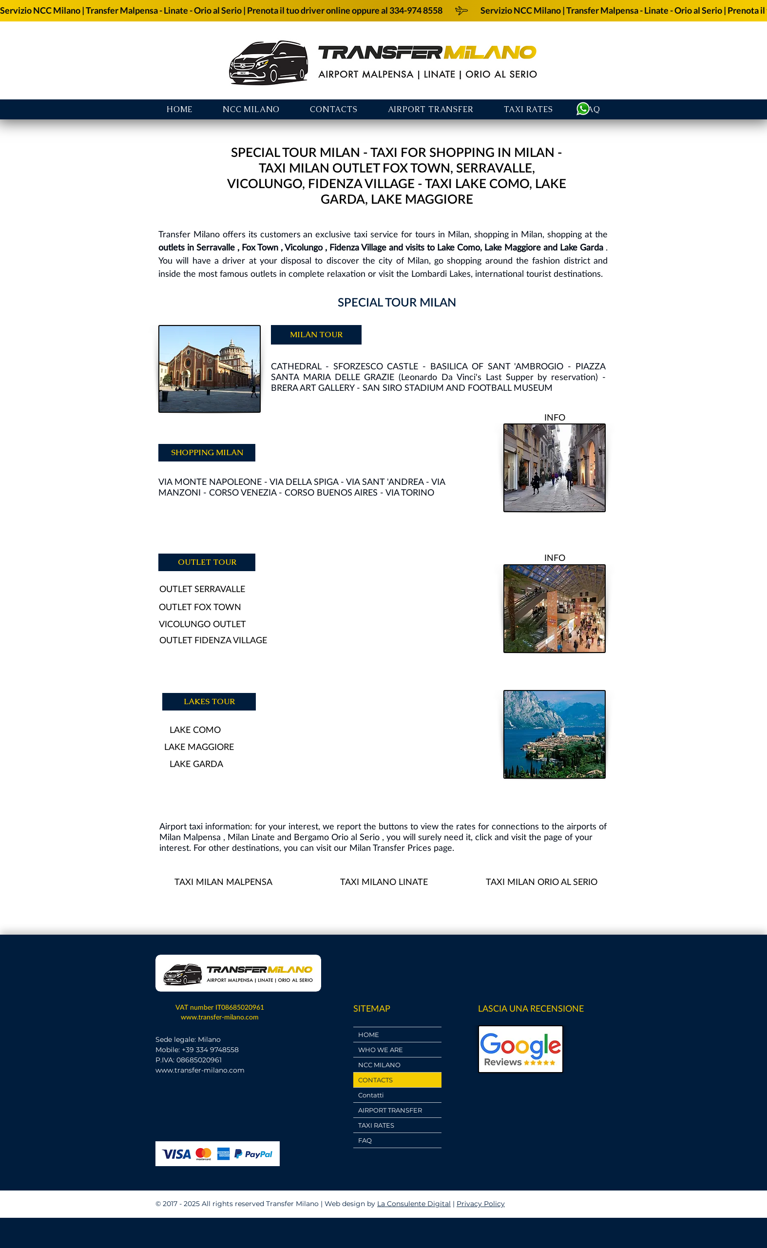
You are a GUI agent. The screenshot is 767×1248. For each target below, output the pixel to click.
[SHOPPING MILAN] (206, 452)
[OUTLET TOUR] (206, 562)
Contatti (371, 1095)
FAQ (365, 1140)
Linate (263, 836)
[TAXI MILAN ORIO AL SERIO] (542, 881)
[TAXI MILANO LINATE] (384, 881)
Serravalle (215, 247)
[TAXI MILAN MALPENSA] (223, 881)
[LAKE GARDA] (196, 764)
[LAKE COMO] (195, 730)
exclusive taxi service (356, 234)
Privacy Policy (481, 1203)
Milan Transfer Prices (390, 847)
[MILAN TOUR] (316, 335)
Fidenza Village (357, 247)
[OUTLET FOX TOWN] (199, 607)
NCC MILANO (379, 1065)
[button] (431, 109)
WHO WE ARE (380, 1050)
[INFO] (554, 417)
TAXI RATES (376, 1125)
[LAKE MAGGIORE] (198, 747)
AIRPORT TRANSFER (390, 1110)
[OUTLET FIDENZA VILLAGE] (213, 640)
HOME (368, 1034)
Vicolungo (304, 247)
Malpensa (202, 836)
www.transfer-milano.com (220, 1017)
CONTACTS (375, 1080)
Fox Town (260, 247)
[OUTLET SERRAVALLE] (202, 589)
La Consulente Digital (414, 1203)
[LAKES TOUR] (209, 701)
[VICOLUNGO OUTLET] (202, 624)
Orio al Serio (355, 836)
